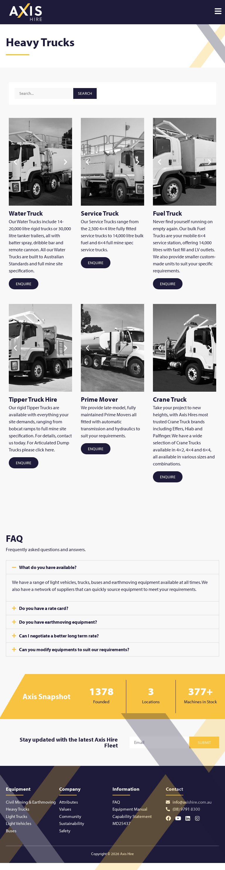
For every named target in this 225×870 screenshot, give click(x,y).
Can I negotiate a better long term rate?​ (59, 636)
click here (44, 450)
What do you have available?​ (47, 567)
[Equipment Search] (44, 93)
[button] (15, 161)
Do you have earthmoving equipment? (58, 622)
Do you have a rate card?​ (43, 608)
